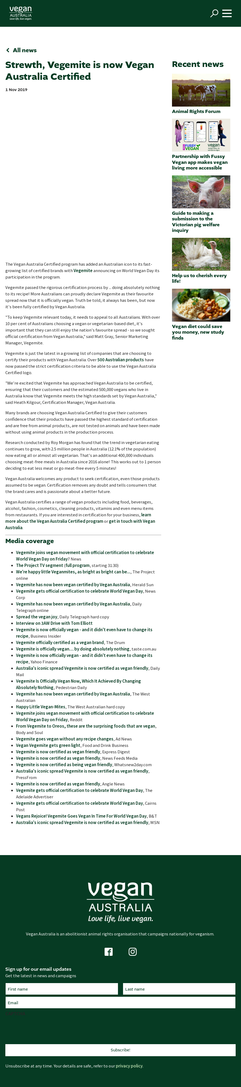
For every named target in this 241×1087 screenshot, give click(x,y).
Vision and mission (47, 1032)
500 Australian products (120, 203)
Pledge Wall (193, 1015)
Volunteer (47, 961)
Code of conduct (135, 1058)
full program (78, 409)
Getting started (193, 953)
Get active (47, 943)
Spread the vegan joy (36, 460)
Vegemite (83, 114)
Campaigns (47, 1007)
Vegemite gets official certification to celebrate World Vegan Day (79, 435)
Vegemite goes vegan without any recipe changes (64, 582)
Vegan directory (194, 961)
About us (194, 1032)
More (194, 997)
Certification (120, 997)
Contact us (47, 978)
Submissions (47, 1015)
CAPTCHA (15, 857)
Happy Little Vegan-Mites (40, 550)
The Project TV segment (39, 409)
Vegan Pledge (47, 953)
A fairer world (120, 961)
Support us (47, 970)
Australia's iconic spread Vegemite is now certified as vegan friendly (82, 512)
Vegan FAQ (194, 1023)
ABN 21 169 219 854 (184, 1050)
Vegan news (194, 1007)
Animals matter (120, 953)
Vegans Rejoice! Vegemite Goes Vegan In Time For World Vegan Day (81, 660)
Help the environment (120, 970)
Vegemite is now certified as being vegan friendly (64, 608)
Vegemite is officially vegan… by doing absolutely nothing (72, 492)
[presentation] (46, 873)
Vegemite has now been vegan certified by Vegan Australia (73, 428)
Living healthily (120, 978)
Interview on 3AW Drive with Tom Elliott (54, 467)
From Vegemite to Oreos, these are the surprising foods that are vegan (85, 570)
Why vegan (121, 943)
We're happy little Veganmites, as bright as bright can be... (73, 415)
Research (47, 1023)
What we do (47, 997)
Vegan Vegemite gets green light (48, 589)
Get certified (120, 1015)
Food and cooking (193, 978)
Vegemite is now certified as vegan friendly (58, 595)
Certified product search (120, 1007)
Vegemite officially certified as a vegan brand (60, 486)
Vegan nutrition (193, 970)
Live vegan (193, 943)
